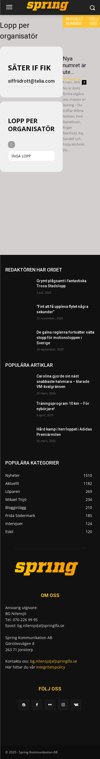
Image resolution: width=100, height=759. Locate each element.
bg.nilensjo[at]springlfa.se (53, 661)
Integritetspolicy (50, 667)
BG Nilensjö (72, 79)
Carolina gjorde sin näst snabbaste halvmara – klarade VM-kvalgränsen (63, 381)
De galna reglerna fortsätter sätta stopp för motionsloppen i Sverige (65, 337)
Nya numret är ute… (74, 65)
